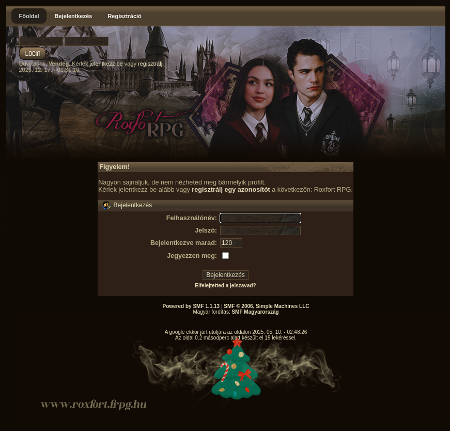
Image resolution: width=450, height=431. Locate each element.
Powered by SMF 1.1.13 (191, 306)
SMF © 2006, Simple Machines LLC (266, 306)
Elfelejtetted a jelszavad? (225, 285)
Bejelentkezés (73, 16)
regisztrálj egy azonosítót (231, 189)
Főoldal (29, 16)
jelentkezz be (105, 63)
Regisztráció (124, 16)
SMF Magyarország (254, 312)
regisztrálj (150, 63)
